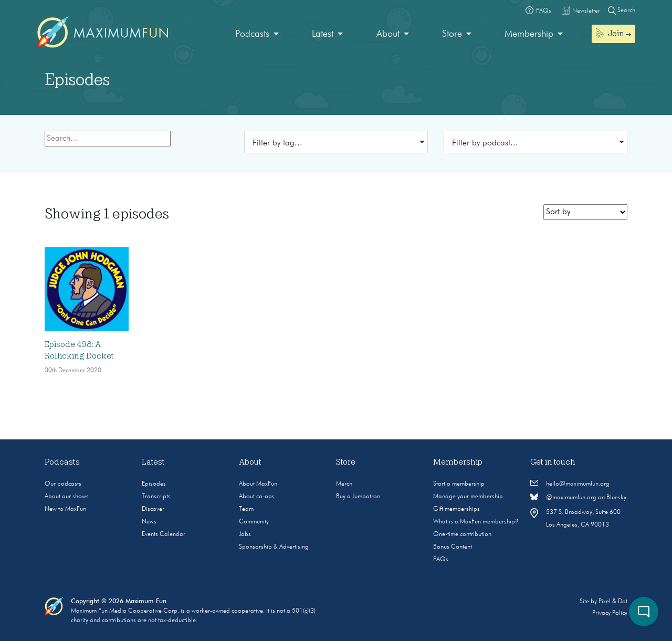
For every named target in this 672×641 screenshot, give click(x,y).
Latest (322, 34)
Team (246, 509)
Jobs (245, 534)
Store (452, 34)
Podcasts (252, 34)
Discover (153, 509)
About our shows (67, 496)
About (388, 34)
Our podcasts (63, 484)
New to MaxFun (65, 509)
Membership (529, 34)
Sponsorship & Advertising (274, 547)
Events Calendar (163, 534)
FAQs (440, 559)
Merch (344, 484)
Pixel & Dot (612, 601)
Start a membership (459, 484)
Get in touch (552, 462)
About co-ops (257, 496)
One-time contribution (462, 534)
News (149, 522)
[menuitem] (257, 34)
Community (254, 522)
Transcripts (156, 496)
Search (621, 10)
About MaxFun (258, 484)
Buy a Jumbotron (358, 496)
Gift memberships (456, 509)
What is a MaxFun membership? (475, 522)
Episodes (154, 484)
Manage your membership (468, 496)
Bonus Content (452, 547)
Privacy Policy (609, 613)
